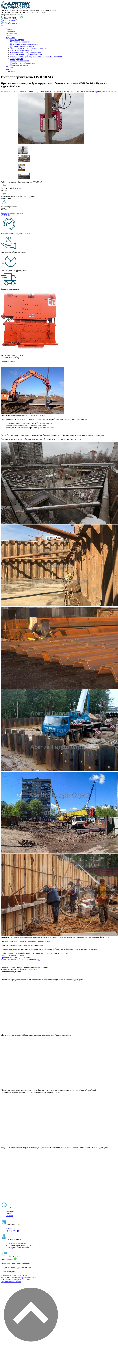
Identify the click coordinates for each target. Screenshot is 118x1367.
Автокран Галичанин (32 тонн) (32, 91)
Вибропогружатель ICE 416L (104, 91)
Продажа (9, 423)
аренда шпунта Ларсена (24, 423)
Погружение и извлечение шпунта (23, 44)
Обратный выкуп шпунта (20, 42)
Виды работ (10, 38)
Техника (9, 36)
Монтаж (9, 425)
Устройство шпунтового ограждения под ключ (28, 48)
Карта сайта (5, 1277)
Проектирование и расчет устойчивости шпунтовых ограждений (36, 57)
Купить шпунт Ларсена (10, 91)
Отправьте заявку (8, 362)
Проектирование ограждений (17, 1247)
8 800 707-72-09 (10, 18)
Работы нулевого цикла (19, 61)
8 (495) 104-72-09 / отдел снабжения (15, 1263)
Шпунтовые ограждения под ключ (19, 1245)
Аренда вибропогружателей (21, 50)
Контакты (9, 69)
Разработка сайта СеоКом (11, 1282)
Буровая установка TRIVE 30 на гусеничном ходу (20, 960)
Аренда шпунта (16, 59)
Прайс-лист (10, 71)
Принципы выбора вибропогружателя (16, 957)
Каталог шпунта (12, 33)
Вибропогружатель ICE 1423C (13, 955)
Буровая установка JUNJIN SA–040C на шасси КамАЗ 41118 (69, 91)
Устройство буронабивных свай (22, 63)
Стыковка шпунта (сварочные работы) (25, 52)
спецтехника (22, 427)
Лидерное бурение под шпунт (22, 46)
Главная (9, 29)
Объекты (9, 67)
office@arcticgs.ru (11, 23)
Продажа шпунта (17, 40)
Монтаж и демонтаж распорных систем (26, 54)
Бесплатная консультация (11, 972)
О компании (10, 31)
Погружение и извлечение (16, 1243)
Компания (10, 1211)
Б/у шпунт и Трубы (13, 1231)
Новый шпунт (11, 1228)
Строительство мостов (19, 65)
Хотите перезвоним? (9, 20)
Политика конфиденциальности (23, 1277)
